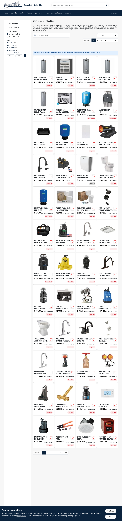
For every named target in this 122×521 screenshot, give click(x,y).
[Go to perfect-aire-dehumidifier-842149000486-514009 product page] (86, 170)
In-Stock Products (14, 34)
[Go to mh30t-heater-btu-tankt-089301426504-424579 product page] (107, 367)
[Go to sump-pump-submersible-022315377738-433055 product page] (43, 399)
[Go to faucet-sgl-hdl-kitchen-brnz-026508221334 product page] (107, 269)
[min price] (10, 55)
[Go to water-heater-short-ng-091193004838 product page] (86, 72)
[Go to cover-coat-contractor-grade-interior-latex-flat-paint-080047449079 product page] (64, 269)
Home (6, 13)
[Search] (106, 5)
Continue (110, 511)
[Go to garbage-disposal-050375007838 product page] (43, 301)
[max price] (19, 55)
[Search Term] (80, 5)
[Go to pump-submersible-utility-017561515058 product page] (107, 301)
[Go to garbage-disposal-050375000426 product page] (86, 399)
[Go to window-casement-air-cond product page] (64, 72)
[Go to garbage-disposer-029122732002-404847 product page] (86, 269)
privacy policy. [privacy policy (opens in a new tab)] (21, 516)
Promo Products (14, 27)
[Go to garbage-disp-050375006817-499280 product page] (107, 105)
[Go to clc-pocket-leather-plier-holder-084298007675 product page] (43, 105)
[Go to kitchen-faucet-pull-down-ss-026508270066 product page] (86, 236)
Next (115, 40)
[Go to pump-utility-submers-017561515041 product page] (43, 432)
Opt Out (110, 517)
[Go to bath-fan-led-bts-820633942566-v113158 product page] (86, 432)
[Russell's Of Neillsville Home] (13, 5)
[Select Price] (25, 55)
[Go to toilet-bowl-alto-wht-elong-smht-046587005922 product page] (43, 334)
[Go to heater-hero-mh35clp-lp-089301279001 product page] (43, 236)
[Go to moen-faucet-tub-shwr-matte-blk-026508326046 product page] (107, 203)
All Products (13, 31)
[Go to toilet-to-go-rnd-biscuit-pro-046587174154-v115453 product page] (64, 203)
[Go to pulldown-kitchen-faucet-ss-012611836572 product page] (64, 334)
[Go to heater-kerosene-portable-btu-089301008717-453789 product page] (107, 138)
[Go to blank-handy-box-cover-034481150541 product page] (64, 170)
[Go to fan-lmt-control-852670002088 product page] (64, 301)
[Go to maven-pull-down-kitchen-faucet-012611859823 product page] (43, 367)
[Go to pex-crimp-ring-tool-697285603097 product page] (64, 432)
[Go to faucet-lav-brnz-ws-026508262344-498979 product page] (86, 334)
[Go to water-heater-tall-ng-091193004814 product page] (107, 72)
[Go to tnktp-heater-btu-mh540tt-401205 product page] (64, 367)
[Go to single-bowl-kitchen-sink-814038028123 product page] (43, 138)
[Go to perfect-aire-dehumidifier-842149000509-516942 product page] (86, 138)
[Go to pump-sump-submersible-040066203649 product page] (64, 236)
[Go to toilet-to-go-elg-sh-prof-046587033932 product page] (86, 203)
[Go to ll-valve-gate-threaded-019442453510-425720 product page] (86, 367)
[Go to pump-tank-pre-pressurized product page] (64, 138)
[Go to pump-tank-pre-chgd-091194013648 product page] (86, 105)
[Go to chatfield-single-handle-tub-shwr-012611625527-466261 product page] (107, 334)
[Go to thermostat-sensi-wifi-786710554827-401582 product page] (107, 399)
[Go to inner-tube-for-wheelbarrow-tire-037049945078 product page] (64, 399)
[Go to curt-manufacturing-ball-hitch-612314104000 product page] (43, 170)
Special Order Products (16, 36)
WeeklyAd (68, 13)
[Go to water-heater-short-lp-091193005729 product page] (43, 72)
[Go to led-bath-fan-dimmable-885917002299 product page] (107, 236)
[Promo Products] (7, 27)
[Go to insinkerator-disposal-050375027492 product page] (43, 269)
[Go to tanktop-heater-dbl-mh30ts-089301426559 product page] (86, 301)
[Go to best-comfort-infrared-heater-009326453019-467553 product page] (107, 432)
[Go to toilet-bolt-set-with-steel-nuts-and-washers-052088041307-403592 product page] (107, 170)
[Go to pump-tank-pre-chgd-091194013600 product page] (43, 203)
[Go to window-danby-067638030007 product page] (64, 105)
